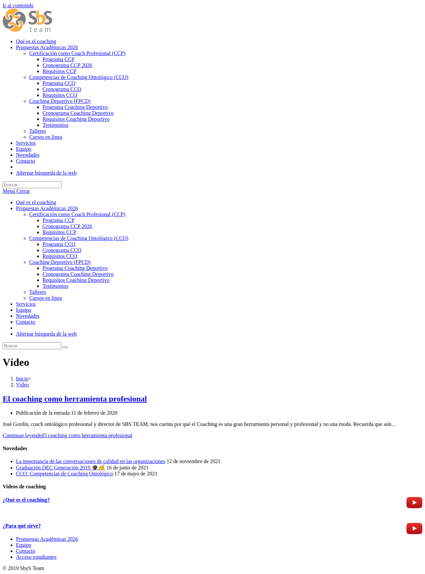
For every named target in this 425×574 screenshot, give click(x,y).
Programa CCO (58, 244)
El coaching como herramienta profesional (75, 398)
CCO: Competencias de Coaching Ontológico (64, 473)
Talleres (37, 292)
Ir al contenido (18, 5)
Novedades (28, 316)
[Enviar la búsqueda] (65, 347)
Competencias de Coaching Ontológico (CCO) (78, 238)
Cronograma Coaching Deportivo (78, 274)
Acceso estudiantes (36, 557)
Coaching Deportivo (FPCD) (60, 262)
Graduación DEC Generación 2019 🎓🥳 (60, 467)
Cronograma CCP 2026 (67, 226)
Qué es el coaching (36, 202)
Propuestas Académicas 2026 (47, 208)
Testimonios (55, 286)
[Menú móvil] (16, 191)
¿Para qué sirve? (22, 526)
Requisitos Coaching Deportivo (76, 280)
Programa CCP (58, 220)
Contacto (25, 322)
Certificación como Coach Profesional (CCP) (77, 214)
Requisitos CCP (59, 232)
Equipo (23, 310)
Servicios (26, 304)
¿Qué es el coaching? (26, 500)
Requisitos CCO (59, 256)
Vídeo (22, 384)
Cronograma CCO (61, 250)
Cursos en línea (45, 298)
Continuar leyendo (67, 435)
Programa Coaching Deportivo (75, 268)
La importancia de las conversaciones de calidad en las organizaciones (90, 461)
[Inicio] (22, 378)
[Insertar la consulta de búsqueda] (32, 184)
